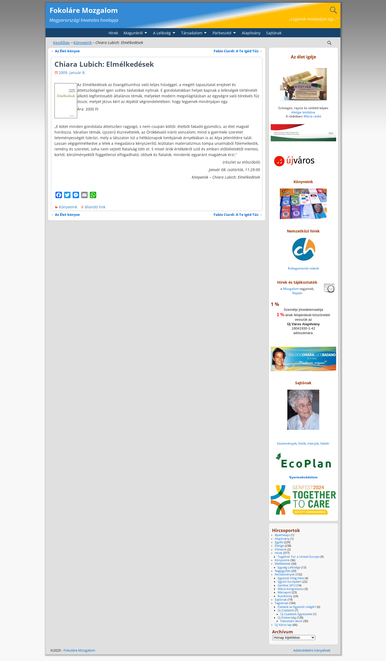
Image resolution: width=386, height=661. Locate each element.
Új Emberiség (287, 617)
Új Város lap (283, 625)
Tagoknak (281, 603)
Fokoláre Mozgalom (84, 10)
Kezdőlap (61, 42)
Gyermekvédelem (303, 477)
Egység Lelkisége (289, 567)
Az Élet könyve (65, 51)
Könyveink (82, 42)
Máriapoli (284, 592)
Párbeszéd (222, 32)
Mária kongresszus (291, 589)
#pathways (282, 535)
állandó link (94, 206)
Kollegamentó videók (303, 268)
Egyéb (279, 542)
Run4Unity (285, 596)
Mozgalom (291, 288)
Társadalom (191, 32)
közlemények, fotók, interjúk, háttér (303, 443)
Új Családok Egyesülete (296, 614)
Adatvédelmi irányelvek (312, 650)
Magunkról (133, 32)
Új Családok (286, 610)
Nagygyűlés (283, 571)
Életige (279, 546)
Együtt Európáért (290, 582)
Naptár (297, 293)
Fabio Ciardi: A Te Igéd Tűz (238, 51)
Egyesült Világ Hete (291, 578)
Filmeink (281, 549)
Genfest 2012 (287, 585)
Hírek (113, 32)
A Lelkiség (162, 32)
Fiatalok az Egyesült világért (297, 607)
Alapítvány (251, 32)
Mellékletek (283, 564)
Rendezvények (285, 574)
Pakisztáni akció (291, 621)
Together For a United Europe (299, 557)
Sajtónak (273, 32)
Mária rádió (312, 116)
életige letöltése (303, 112)
